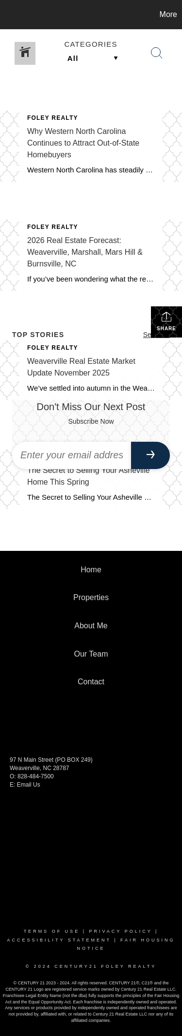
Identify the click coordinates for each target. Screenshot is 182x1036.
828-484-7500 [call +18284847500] (35, 776)
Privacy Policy (120, 931)
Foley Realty (52, 117)
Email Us (28, 784)
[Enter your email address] (71, 455)
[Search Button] (157, 53)
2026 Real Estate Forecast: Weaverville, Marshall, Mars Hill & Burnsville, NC (85, 252)
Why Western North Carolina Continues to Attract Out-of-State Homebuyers (83, 143)
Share (166, 321)
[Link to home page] (8, 14)
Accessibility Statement (59, 940)
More (168, 14)
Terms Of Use (52, 931)
